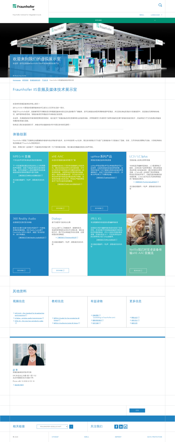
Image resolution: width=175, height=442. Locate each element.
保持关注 (134, 320)
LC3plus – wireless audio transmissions (28, 318)
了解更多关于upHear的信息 (105, 177)
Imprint (118, 437)
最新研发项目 (97, 320)
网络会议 (134, 317)
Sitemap (55, 437)
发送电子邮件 (19, 385)
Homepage (17, 80)
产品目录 (45, 80)
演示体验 (59, 208)
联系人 (142, 15)
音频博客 (96, 315)
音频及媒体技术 (35, 80)
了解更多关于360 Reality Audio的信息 (31, 237)
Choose (71, 427)
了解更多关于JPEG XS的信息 (105, 240)
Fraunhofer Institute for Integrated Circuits (27, 15)
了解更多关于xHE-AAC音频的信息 (68, 184)
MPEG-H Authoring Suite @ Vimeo (66, 323)
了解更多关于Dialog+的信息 (66, 237)
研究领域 (98, 20)
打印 (137, 410)
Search (160, 5)
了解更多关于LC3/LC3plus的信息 (146, 182)
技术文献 (96, 323)
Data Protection (154, 437)
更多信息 (137, 270)
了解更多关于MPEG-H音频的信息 (29, 175)
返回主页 (134, 323)
